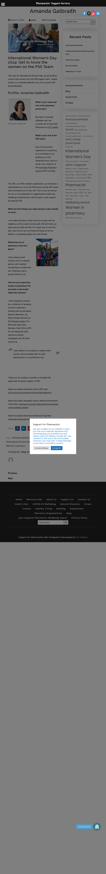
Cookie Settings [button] (41, 448)
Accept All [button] (56, 448)
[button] (97, 826)
